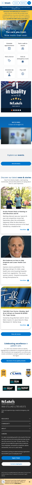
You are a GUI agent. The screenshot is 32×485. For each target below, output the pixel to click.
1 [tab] (12, 110)
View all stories (16, 334)
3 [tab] (16, 110)
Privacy (5, 472)
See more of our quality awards (16, 361)
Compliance (15, 474)
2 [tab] (14, 110)
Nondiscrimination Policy (6, 474)
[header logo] (7, 3)
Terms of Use (27, 472)
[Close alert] (29, 482)
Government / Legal (22, 474)
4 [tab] (18, 110)
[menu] (2, 3)
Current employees (16, 464)
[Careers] (16, 3)
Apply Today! (16, 458)
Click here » (17, 483)
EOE (2, 472)
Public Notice (20, 472)
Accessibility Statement (12, 472)
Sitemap (3, 475)
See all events (16, 163)
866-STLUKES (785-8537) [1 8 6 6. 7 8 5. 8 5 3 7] (13, 406)
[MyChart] (23, 3)
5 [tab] (20, 110)
